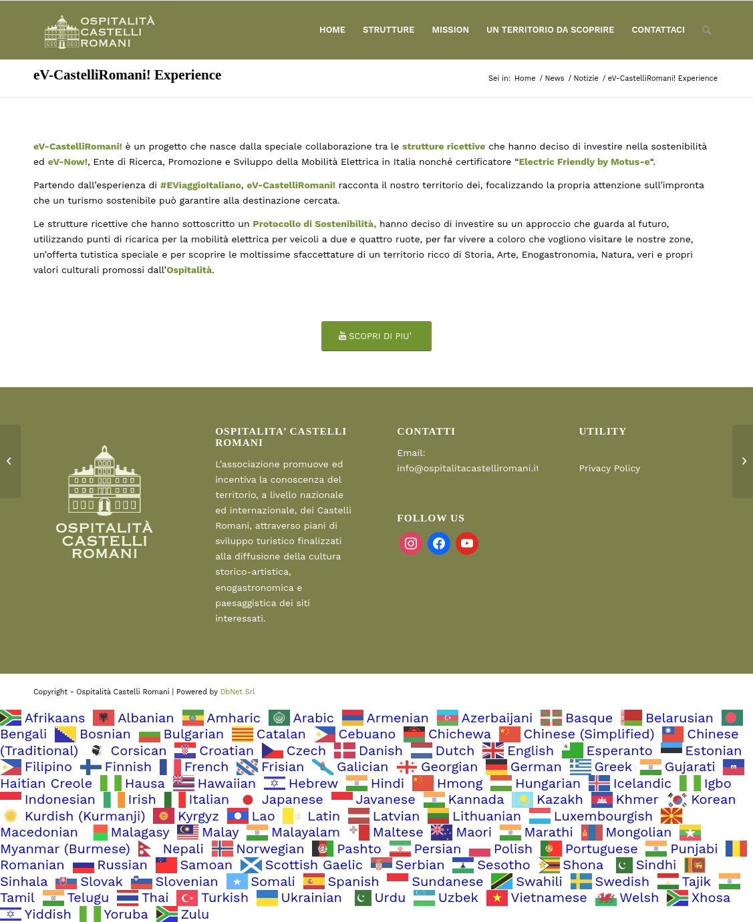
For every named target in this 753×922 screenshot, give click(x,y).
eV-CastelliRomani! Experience (127, 75)
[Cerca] (707, 30)
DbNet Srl (237, 692)
